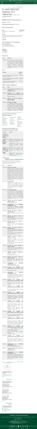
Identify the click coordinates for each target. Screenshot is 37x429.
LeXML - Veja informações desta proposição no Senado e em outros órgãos (6, 410)
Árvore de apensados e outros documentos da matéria (12, 112)
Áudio (4, 387)
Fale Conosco (20, 0)
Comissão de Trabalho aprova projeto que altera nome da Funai (7, 375)
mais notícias (9, 379)
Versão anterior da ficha (20, 362)
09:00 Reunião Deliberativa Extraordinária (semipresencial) (16, 154)
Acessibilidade (14, 0)
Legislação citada (13, 117)
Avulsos (3, 117)
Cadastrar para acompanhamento (14, 159)
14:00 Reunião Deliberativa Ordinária (15, 237)
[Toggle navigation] (2, 3)
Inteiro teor (16, 15)
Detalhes (8, 387)
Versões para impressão (19, 6)
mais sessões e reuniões (9, 404)
